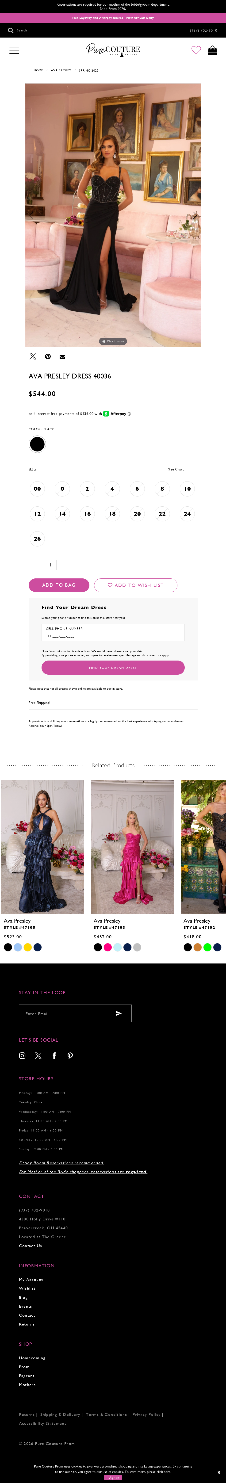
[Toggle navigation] (14, 50)
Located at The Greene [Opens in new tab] (42, 1236)
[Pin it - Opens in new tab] (48, 356)
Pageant (27, 1375)
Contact (27, 1315)
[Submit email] (119, 1013)
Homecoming (32, 1357)
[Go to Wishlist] (196, 50)
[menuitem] (22, 1056)
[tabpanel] (113, 215)
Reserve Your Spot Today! (45, 725)
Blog (23, 1297)
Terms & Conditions (106, 1414)
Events (25, 1306)
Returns (27, 1324)
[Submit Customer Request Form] (113, 668)
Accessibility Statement (42, 1423)
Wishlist (27, 1288)
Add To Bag (59, 585)
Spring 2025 (89, 70)
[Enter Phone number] (66, 636)
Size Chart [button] (176, 469)
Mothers (27, 1384)
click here (163, 1472)
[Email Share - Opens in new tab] (62, 356)
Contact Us (30, 1245)
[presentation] (42, 847)
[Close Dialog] (219, 1472)
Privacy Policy (147, 1414)
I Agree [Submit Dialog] (113, 1477)
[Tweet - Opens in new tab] (33, 356)
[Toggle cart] (212, 50)
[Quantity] (43, 565)
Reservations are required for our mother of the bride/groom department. (113, 4)
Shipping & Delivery (60, 1414)
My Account (31, 1279)
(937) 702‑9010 (34, 1210)
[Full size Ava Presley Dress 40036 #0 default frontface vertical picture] (113, 215)
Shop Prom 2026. (113, 8)
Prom (24, 1366)
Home (38, 70)
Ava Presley (61, 70)
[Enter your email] (75, 1013)
